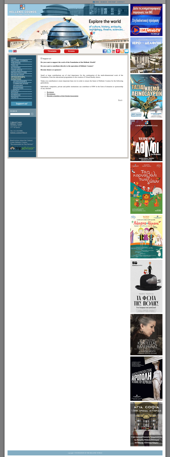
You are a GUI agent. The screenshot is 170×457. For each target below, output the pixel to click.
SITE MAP (112, 2)
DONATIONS (18, 88)
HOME (13, 58)
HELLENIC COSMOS (19, 61)
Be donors (50, 92)
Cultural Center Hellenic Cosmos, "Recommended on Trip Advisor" (21, 142)
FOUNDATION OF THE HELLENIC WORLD (88, 453)
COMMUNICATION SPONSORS (20, 85)
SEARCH (104, 2)
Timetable (52, 51)
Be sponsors (51, 94)
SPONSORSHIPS (20, 81)
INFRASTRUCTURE (19, 72)
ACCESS (14, 93)
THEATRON (15, 63)
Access (71, 51)
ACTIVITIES (16, 68)
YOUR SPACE (16, 70)
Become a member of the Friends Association (62, 96)
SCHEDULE (16, 95)
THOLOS (14, 65)
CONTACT (121, 2)
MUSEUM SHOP (17, 75)
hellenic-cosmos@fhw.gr (18, 132)
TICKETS (14, 97)
